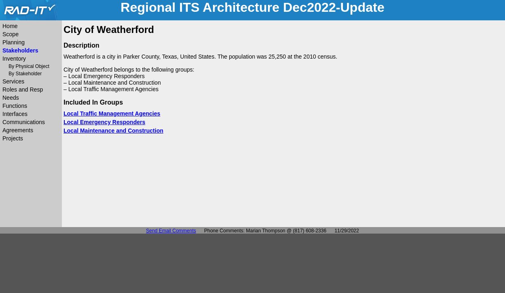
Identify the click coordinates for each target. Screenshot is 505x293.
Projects (12, 138)
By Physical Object (29, 66)
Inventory (14, 58)
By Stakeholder (25, 74)
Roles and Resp (22, 89)
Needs (10, 97)
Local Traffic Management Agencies (112, 113)
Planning (13, 42)
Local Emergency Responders (104, 122)
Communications (23, 122)
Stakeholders (20, 50)
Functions (14, 106)
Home (10, 26)
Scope (10, 34)
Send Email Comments (171, 231)
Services (13, 81)
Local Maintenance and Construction (113, 130)
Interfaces (14, 114)
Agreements (17, 130)
